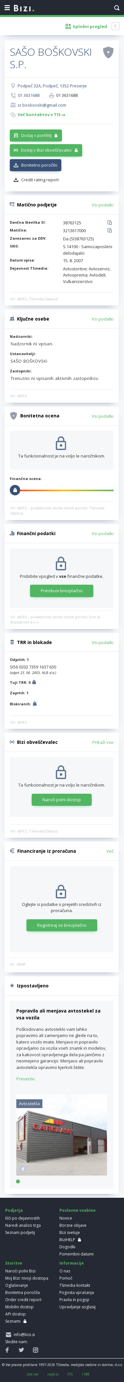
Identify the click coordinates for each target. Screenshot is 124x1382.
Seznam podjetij (20, 1232)
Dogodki (67, 1247)
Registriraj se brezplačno (61, 925)
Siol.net (33, 1374)
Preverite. (26, 1079)
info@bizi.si (23, 1334)
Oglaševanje (16, 1285)
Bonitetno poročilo (39, 165)
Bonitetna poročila (22, 1292)
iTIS (70, 1374)
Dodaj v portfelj (36, 135)
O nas (64, 1271)
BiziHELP (67, 1239)
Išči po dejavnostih (22, 1218)
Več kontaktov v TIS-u (41, 114)
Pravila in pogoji (74, 1299)
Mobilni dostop (19, 1307)
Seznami (13, 1321)
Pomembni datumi (76, 1254)
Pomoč (65, 1278)
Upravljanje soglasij (77, 1307)
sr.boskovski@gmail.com (42, 105)
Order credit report (23, 1299)
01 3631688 (28, 95)
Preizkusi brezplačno (62, 590)
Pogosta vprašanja (76, 1292)
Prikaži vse (103, 742)
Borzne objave (72, 1225)
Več (110, 851)
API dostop (15, 1314)
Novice (65, 1218)
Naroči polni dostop (61, 800)
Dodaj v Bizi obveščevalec (46, 150)
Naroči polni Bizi (20, 1271)
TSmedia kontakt (74, 1285)
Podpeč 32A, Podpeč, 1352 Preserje (52, 86)
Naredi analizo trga (23, 1225)
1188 (85, 1374)
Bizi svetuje (69, 1232)
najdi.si (52, 1374)
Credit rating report (40, 180)
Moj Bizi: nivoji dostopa (26, 1278)
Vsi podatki (103, 205)
